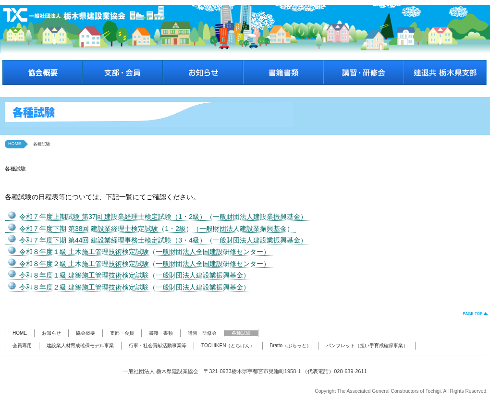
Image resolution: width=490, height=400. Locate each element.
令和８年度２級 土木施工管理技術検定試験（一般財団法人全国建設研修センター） (144, 263)
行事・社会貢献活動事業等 (157, 345)
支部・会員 (122, 333)
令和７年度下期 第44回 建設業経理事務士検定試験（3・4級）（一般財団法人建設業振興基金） (163, 240)
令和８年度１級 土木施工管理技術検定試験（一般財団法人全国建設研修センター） (144, 251)
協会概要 (85, 333)
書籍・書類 (161, 333)
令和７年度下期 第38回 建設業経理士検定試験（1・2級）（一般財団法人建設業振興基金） (156, 228)
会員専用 (22, 345)
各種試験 (241, 333)
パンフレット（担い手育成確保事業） (367, 345)
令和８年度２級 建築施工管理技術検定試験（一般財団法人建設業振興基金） (134, 287)
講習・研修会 (202, 333)
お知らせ (51, 333)
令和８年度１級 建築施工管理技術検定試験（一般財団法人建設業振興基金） (134, 275)
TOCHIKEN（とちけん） (228, 345)
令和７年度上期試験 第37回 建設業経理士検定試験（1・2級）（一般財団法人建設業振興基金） (163, 216)
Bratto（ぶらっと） (291, 345)
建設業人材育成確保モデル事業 (80, 345)
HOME (14, 143)
